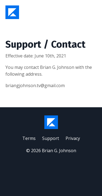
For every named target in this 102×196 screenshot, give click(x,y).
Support (50, 138)
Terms (29, 138)
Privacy (73, 138)
